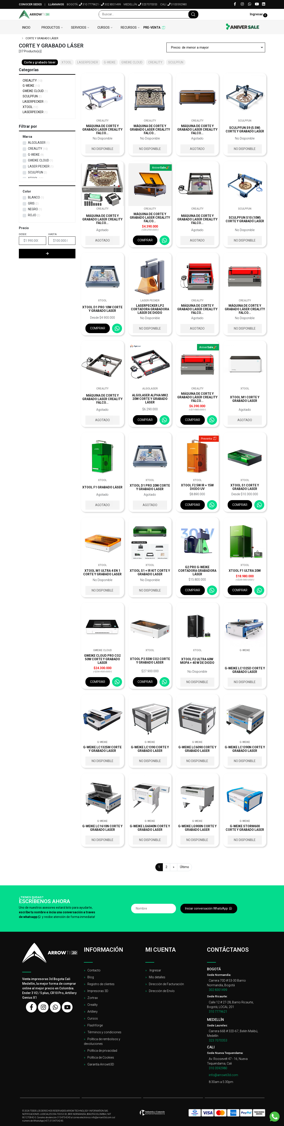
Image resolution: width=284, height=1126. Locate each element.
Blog (90, 977)
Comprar (145, 240)
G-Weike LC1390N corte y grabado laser (245, 749)
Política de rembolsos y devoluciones (102, 1041)
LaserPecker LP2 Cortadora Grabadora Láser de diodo (150, 309)
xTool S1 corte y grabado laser (245, 487)
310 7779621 (89, 4)
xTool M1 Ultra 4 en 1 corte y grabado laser (102, 572)
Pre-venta (151, 27)
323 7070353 (218, 1040)
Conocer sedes (30, 4)
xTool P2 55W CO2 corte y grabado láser (150, 660)
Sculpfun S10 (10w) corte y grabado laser (245, 219)
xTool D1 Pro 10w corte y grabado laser (102, 308)
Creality (92, 1004)
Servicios (78, 27)
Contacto (94, 970)
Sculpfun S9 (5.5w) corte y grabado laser (245, 129)
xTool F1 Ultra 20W (245, 570)
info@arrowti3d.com (223, 1075)
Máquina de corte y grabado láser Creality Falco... (245, 309)
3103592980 (177, 4)
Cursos (103, 27)
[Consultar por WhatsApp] (165, 240)
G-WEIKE (31, 85)
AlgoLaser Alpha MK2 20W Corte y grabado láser (150, 398)
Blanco (34, 197)
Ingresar (155, 970)
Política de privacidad (102, 1050)
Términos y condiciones (104, 1032)
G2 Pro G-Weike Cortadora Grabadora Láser (197, 570)
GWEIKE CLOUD (35, 91)
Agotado (197, 149)
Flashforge (95, 1025)
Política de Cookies (100, 1057)
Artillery (92, 1011)
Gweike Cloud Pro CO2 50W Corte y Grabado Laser (102, 659)
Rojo (32, 215)
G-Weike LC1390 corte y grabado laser (150, 749)
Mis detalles (157, 977)
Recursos (129, 27)
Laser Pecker (38, 166)
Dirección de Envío (162, 991)
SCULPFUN (32, 96)
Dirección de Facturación (166, 984)
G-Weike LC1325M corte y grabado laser (102, 749)
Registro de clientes (100, 984)
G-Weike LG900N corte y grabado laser (197, 827)
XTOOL (30, 107)
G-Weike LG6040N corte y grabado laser (150, 827)
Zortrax (92, 998)
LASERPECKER (35, 101)
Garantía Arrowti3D (100, 1064)
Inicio (26, 27)
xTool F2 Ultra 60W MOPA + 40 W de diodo (197, 660)
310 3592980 (218, 1068)
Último (184, 867)
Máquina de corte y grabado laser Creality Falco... (102, 129)
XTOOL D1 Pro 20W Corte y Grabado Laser (150, 487)
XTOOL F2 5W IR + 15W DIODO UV (197, 487)
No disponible (102, 149)
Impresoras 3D (97, 991)
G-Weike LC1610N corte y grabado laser (102, 827)
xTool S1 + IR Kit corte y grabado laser (150, 572)
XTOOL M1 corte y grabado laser (244, 399)
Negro (33, 209)
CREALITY (32, 80)
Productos (50, 27)
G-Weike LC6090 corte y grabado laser (197, 749)
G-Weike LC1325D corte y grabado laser (245, 670)
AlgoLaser (36, 142)
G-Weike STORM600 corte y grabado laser (245, 827)
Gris (31, 203)
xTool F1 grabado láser (102, 487)
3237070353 (147, 4)
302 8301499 (111, 4)
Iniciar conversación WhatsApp (209, 908)
